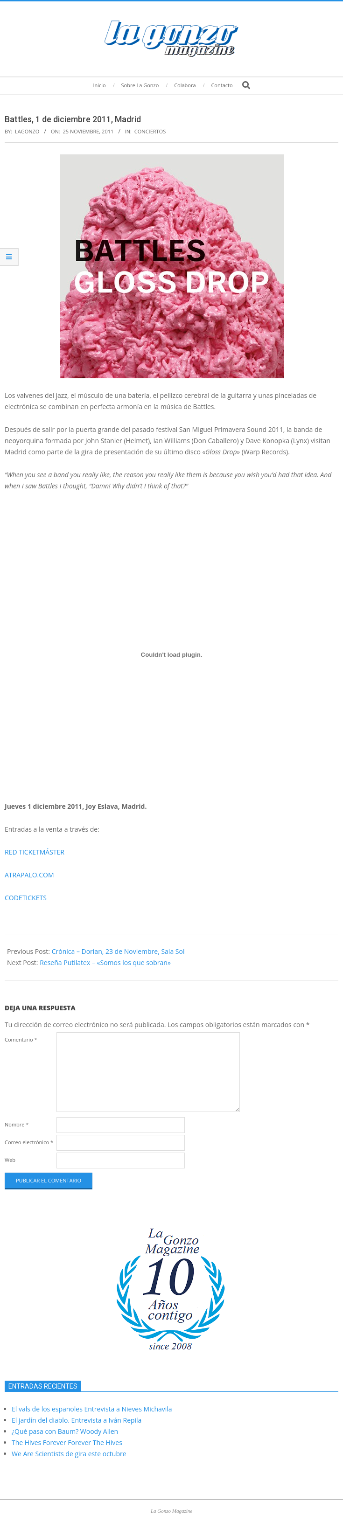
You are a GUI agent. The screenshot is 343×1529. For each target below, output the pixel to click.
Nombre (16, 1124)
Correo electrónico (29, 1142)
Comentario (21, 1039)
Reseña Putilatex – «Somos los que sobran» (105, 962)
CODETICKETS (26, 897)
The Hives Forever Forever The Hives (67, 1442)
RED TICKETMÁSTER (34, 852)
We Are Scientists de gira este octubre (69, 1453)
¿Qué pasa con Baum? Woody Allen (65, 1431)
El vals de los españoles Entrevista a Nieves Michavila (92, 1408)
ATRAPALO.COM (29, 874)
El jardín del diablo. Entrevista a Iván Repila (76, 1420)
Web (10, 1159)
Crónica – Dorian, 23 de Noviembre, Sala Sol (118, 951)
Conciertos (150, 131)
